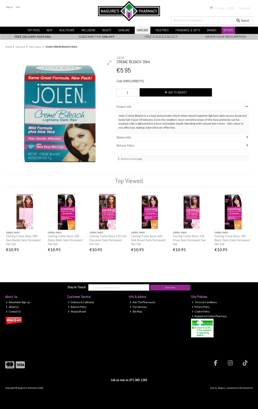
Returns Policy (77, 306)
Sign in (9, 6)
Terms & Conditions (204, 302)
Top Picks (33, 30)
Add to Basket (175, 92)
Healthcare (67, 30)
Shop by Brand (77, 311)
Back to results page (131, 158)
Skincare (124, 30)
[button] (109, 63)
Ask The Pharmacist (142, 302)
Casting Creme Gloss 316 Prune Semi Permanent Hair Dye (189, 240)
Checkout (245, 8)
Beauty (106, 30)
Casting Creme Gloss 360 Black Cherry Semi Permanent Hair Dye (232, 240)
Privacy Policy (201, 306)
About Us (12, 306)
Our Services (138, 306)
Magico (221, 388)
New (49, 30)
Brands (212, 30)
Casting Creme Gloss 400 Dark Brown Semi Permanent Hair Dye (148, 240)
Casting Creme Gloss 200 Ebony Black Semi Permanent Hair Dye (65, 240)
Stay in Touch (76, 287)
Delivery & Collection (81, 302)
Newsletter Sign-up (18, 302)
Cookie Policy (201, 311)
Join (18, 6)
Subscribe (170, 287)
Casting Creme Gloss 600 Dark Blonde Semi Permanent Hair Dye (23, 240)
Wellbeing (88, 30)
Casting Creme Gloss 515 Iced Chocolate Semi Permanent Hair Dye (108, 240)
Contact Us (13, 311)
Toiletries (162, 30)
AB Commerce (246, 388)
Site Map (136, 311)
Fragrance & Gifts (188, 30)
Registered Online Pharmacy (209, 316)
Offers (228, 30)
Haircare (142, 30)
